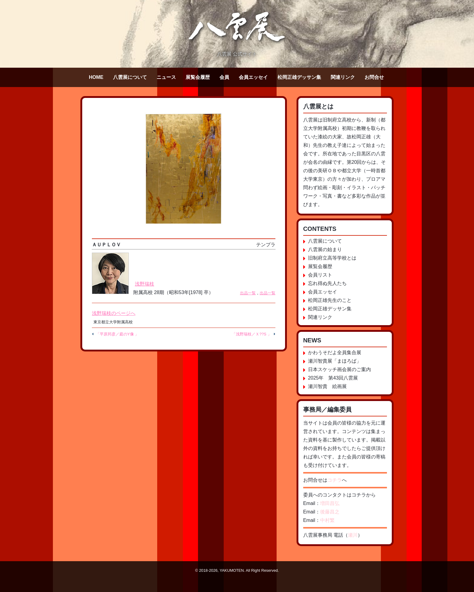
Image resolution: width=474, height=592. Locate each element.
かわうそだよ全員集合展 (334, 352)
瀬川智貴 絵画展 (327, 386)
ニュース (166, 77)
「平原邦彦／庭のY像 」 (117, 334)
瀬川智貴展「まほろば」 (334, 361)
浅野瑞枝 (144, 283)
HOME (96, 77)
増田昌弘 (329, 503)
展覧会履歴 (198, 77)
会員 (224, 77)
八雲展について (130, 77)
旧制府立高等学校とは (332, 257)
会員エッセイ (253, 77)
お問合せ (374, 77)
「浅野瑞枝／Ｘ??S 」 (251, 334)
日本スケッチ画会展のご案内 (339, 369)
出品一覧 (248, 293)
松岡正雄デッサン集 (299, 77)
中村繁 (327, 520)
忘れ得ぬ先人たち (327, 283)
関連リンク (343, 77)
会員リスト (320, 274)
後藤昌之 (329, 511)
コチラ (334, 480)
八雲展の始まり (325, 249)
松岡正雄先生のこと (330, 300)
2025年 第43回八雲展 (333, 377)
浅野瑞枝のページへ (113, 313)
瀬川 (353, 535)
